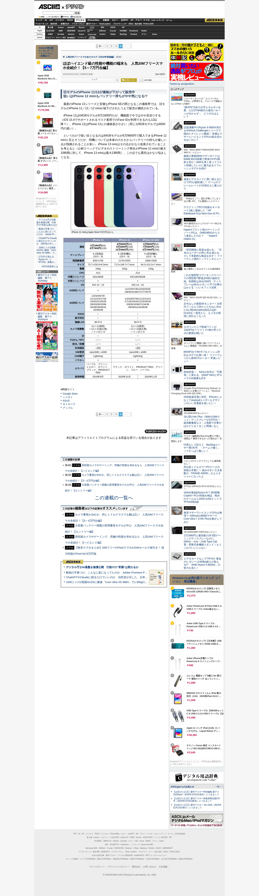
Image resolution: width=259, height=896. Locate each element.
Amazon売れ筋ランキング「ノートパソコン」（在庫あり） (46, 52)
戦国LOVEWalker (185, 859)
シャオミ (68, 397)
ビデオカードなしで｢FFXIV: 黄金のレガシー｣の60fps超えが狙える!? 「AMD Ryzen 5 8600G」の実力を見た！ (202, 563)
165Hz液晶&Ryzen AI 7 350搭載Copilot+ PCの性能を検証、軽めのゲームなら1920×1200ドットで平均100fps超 (203, 497)
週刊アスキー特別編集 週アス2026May (47, 278)
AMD (61, 31)
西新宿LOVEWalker (121, 859)
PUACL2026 (148, 24)
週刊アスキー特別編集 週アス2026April (47, 316)
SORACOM (119, 848)
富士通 (50, 27)
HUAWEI (123, 31)
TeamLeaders (105, 24)
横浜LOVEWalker (104, 859)
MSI (102, 27)
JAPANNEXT (71, 37)
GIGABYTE (81, 31)
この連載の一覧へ (114, 497)
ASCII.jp (49, 6)
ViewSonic (133, 31)
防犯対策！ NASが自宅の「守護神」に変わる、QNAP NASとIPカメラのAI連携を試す (203, 375)
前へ (101, 46)
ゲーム (169, 20)
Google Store (70, 393)
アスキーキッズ (41, 24)
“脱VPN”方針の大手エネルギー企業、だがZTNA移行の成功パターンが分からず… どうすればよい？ (202, 112)
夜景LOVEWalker (137, 859)
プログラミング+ (120, 24)
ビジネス (59, 20)
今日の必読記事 (98, 855)
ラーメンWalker (72, 859)
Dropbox (102, 34)
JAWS (50, 34)
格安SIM (53, 24)
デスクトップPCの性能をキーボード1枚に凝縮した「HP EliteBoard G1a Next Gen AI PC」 (203, 210)
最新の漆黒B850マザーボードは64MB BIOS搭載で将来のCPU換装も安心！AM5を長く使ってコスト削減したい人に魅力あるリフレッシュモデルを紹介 (203, 162)
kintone (71, 34)
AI (46, 20)
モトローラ (69, 404)
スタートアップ (157, 20)
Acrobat (60, 34)
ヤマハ (144, 34)
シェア (94, 79)
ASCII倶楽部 (214, 20)
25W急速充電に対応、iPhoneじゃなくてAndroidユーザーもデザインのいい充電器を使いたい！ (203, 400)
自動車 (106, 20)
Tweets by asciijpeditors (182, 83)
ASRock (102, 31)
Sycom (82, 27)
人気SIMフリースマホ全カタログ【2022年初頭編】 (90, 57)
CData (112, 34)
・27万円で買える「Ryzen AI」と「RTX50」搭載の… (46, 259)
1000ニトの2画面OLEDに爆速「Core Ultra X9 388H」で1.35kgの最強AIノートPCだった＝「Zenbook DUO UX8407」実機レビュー (145, 582)
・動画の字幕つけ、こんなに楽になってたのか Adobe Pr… (46, 232)
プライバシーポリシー (118, 866)
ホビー (115, 20)
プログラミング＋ (145, 852)
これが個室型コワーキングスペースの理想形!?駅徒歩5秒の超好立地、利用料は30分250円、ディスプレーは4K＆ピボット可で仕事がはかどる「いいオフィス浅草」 (203, 281)
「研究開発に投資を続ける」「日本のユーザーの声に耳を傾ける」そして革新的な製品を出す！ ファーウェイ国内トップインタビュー (203, 254)
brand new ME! (147, 845)
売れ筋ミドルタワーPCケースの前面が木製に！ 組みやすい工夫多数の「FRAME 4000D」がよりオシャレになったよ (203, 472)
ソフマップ (81, 38)
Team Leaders (131, 852)
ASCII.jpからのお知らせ (182, 787)
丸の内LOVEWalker (169, 859)
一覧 (116, 80)
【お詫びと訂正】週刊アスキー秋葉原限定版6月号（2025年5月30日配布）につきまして (196, 799)
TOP (75, 834)
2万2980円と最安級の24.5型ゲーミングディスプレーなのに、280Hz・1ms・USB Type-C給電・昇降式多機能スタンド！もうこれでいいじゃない (202, 541)
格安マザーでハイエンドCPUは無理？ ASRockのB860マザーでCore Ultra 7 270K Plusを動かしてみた (203, 517)
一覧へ (218, 787)
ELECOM (50, 31)
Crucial (113, 31)
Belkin (144, 31)
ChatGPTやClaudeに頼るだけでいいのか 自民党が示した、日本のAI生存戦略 (113, 577)
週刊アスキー (91, 24)
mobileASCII (139, 855)
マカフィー (50, 38)
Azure (81, 34)
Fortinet (133, 34)
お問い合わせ (149, 866)
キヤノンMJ (61, 38)
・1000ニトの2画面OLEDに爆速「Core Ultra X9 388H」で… (47, 250)
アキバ (138, 20)
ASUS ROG (71, 31)
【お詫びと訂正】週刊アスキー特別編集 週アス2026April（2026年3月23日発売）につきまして (196, 793)
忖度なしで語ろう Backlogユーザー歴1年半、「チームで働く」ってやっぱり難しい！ (202, 447)
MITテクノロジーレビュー (156, 855)
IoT (51, 20)
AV (132, 20)
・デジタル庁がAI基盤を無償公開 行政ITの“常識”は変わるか (47, 222)
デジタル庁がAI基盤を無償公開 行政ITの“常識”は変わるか (102, 567)
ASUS (112, 27)
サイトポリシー (97, 866)
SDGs (131, 24)
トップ (39, 20)
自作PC (124, 20)
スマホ (146, 20)
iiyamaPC (71, 27)
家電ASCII (65, 24)
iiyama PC (125, 837)
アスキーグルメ (78, 24)
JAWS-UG (107, 841)
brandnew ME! (92, 37)
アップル (68, 407)
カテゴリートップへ (156, 431)
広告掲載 (163, 866)
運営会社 (136, 866)
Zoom (154, 34)
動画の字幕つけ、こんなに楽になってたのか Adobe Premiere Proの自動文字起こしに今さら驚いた (127, 572)
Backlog (123, 34)
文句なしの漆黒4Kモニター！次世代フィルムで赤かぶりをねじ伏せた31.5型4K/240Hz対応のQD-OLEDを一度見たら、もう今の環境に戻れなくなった (203, 309)
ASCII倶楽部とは (50, 266)
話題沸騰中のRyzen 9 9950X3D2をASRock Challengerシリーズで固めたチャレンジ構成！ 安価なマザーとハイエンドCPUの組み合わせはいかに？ (203, 133)
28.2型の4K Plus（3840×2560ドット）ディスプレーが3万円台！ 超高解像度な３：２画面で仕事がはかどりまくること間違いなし (202, 421)
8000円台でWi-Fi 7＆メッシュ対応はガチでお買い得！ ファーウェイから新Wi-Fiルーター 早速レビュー (203, 356)
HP (123, 27)
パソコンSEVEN (92, 27)
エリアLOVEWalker (88, 859)
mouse (60, 27)
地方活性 (138, 24)
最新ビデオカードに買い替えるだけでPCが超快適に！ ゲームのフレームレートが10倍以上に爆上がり (203, 184)
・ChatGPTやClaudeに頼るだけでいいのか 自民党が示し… (47, 241)
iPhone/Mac (94, 20)
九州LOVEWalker (153, 859)
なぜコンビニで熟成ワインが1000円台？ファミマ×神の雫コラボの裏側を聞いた (202, 330)
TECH (70, 20)
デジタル (73, 6)
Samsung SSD (91, 848)
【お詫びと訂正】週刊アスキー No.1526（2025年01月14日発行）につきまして (197, 806)
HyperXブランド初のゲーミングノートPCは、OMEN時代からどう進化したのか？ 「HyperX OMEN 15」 (202, 234)
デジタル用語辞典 (125, 855)
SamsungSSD (89, 30)
